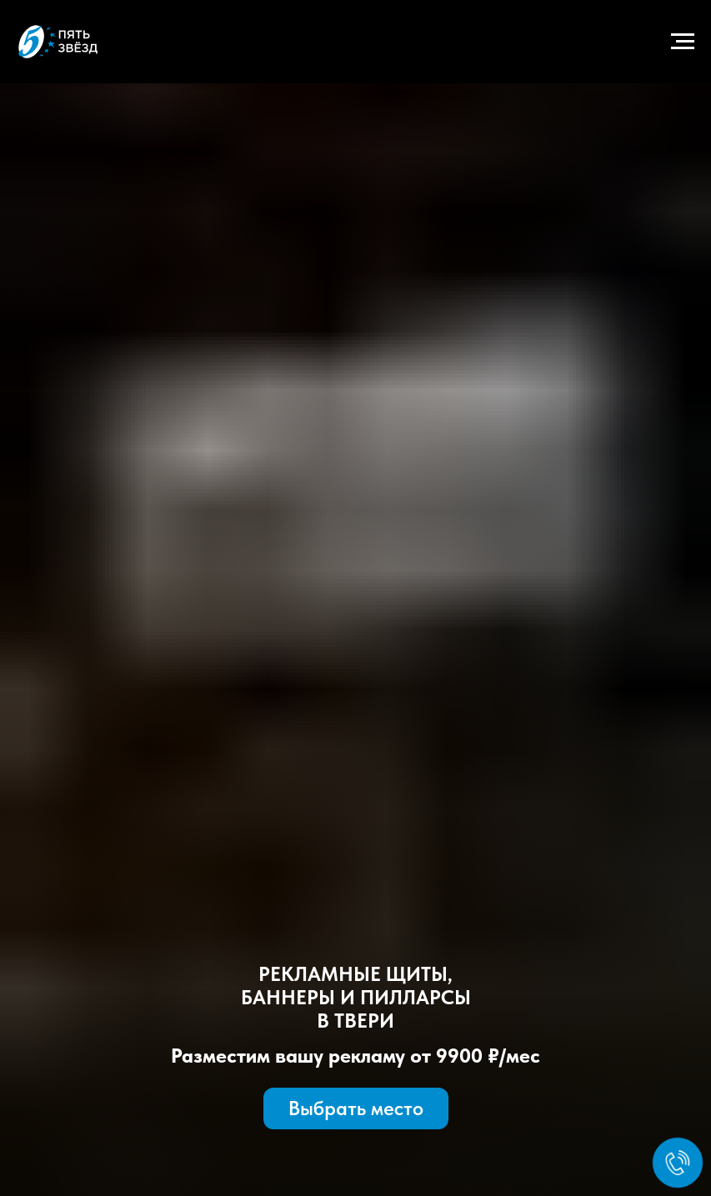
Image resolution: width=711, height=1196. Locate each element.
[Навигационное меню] (682, 41)
